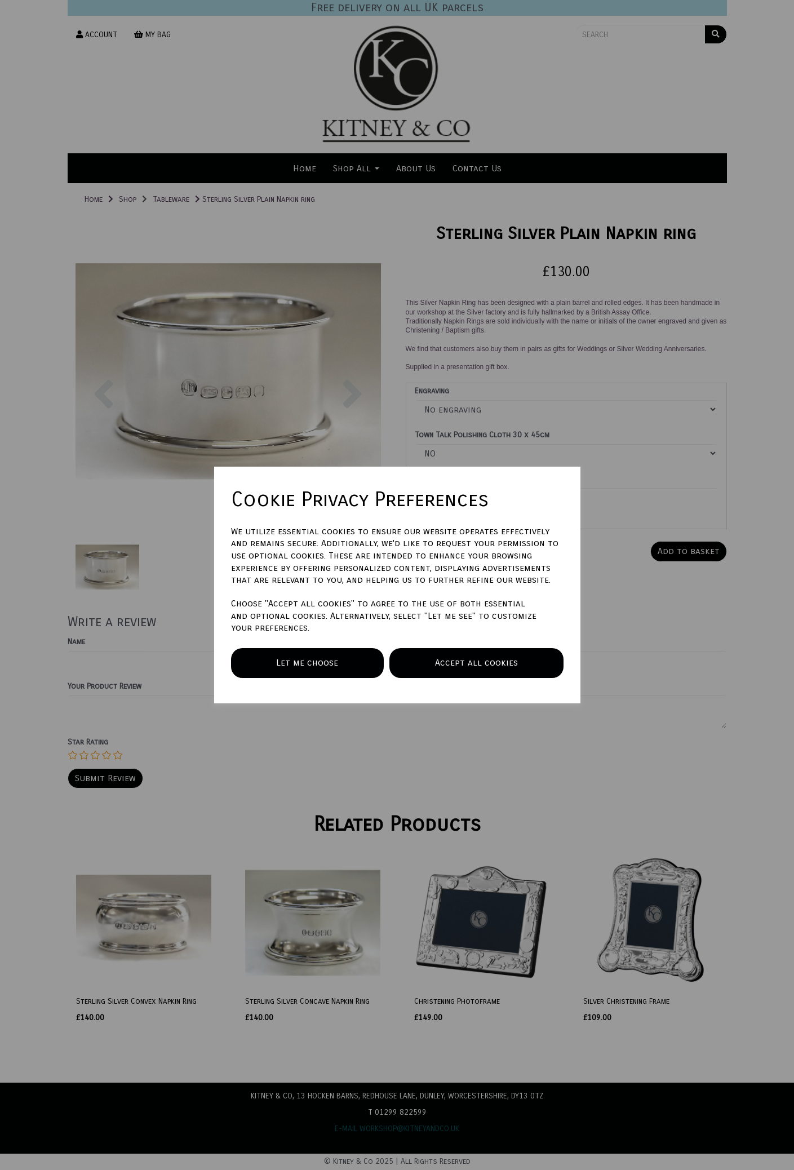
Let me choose (307, 662)
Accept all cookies (476, 662)
